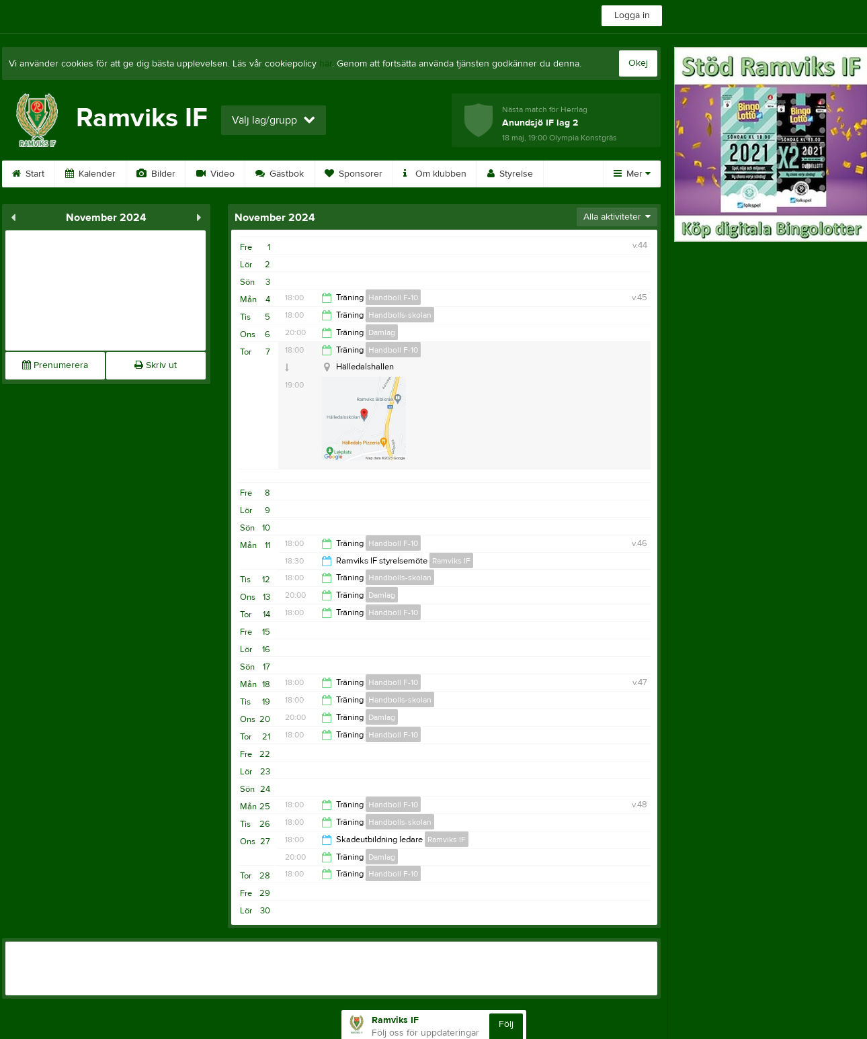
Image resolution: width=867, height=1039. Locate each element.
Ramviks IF (451, 560)
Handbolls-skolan (399, 315)
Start (28, 174)
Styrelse (510, 174)
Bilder (155, 174)
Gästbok (279, 174)
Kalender (90, 174)
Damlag (381, 332)
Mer (632, 174)
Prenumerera (55, 365)
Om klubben (434, 174)
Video (215, 174)
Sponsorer (353, 174)
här (325, 64)
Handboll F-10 (393, 297)
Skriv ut (155, 365)
